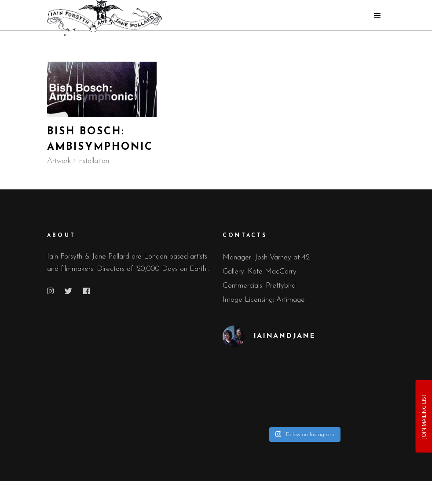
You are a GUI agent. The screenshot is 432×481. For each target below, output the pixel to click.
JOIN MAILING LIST (423, 416)
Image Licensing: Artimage (264, 299)
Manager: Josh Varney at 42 (266, 257)
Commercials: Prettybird (259, 285)
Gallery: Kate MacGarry (260, 271)
